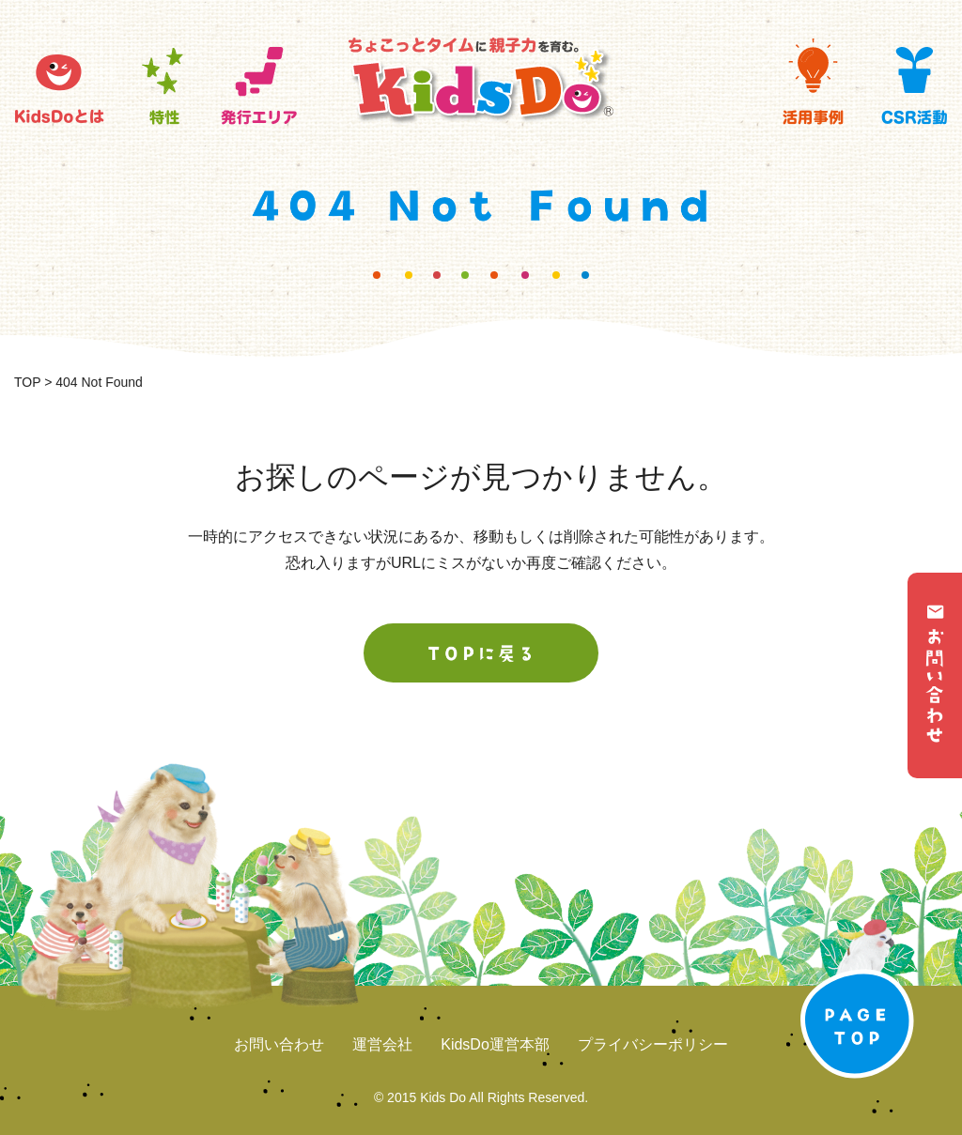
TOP (27, 382)
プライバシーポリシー (653, 1044)
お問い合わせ (279, 1044)
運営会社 (382, 1044)
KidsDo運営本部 (495, 1044)
